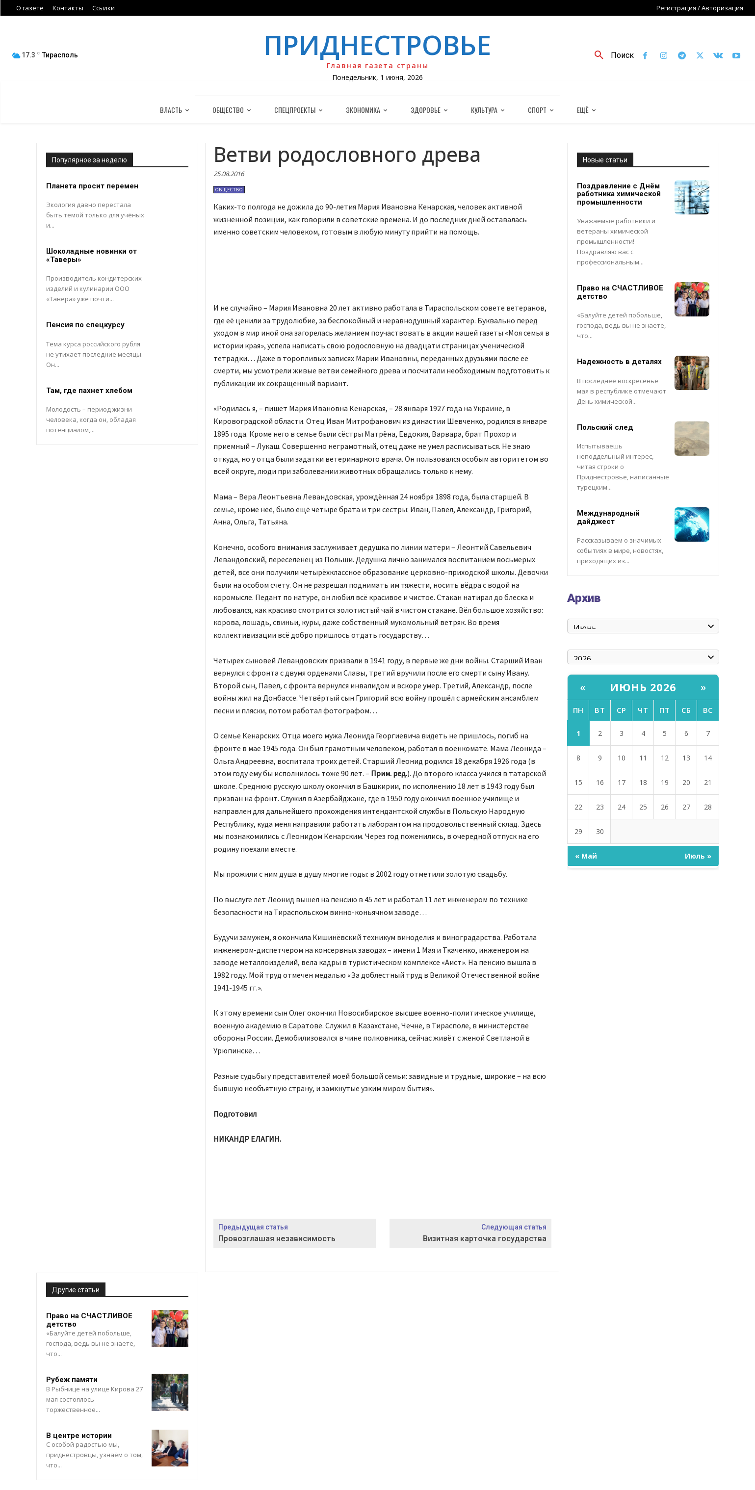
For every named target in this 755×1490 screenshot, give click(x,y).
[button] (610, 55)
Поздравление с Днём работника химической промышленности (619, 194)
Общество (229, 189)
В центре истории (79, 1435)
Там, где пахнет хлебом (89, 390)
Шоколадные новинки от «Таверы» (91, 255)
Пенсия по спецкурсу (85, 324)
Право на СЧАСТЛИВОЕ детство (89, 1320)
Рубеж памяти (72, 1379)
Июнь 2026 (643, 687)
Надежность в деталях (619, 361)
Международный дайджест (608, 517)
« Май (586, 856)
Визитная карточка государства (485, 1238)
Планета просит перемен (92, 186)
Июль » (698, 856)
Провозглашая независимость (277, 1238)
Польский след (605, 427)
